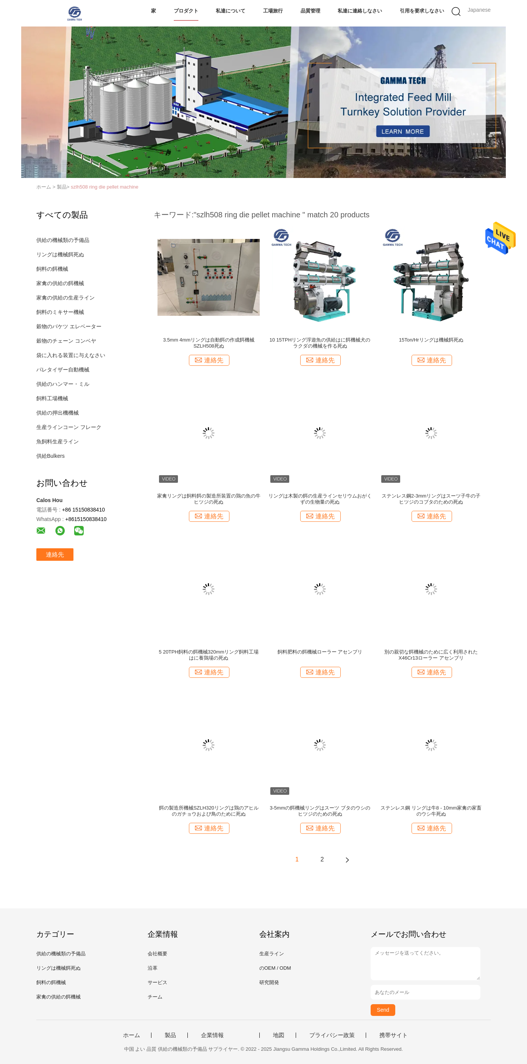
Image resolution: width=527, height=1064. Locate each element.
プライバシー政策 (332, 1035)
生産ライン (271, 953)
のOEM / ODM (275, 968)
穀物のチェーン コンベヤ (66, 341)
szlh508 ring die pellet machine (105, 187)
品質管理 (310, 11)
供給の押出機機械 (57, 413)
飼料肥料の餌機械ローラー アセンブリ (320, 652)
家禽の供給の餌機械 (60, 283)
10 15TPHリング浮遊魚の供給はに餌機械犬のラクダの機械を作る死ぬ (320, 343)
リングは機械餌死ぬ (60, 254)
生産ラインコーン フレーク (68, 427)
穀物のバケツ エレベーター (68, 326)
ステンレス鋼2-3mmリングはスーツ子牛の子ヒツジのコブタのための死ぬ (431, 499)
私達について (230, 11)
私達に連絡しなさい (360, 11)
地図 (278, 1035)
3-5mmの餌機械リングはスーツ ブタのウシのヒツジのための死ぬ (320, 811)
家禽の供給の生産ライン (65, 298)
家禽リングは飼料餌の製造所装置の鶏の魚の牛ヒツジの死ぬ (208, 499)
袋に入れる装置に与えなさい (70, 355)
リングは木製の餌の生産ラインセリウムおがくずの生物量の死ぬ (320, 499)
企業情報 (212, 1035)
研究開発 (269, 982)
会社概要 (157, 953)
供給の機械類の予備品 (62, 240)
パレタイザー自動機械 (62, 370)
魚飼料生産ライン (57, 441)
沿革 (152, 968)
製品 (170, 1035)
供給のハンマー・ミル (62, 384)
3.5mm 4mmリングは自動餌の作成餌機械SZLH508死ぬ (208, 343)
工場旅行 (273, 11)
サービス (157, 982)
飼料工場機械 (52, 398)
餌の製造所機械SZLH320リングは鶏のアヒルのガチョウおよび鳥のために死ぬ (209, 811)
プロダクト (186, 11)
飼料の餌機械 (52, 269)
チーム (155, 997)
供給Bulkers (50, 456)
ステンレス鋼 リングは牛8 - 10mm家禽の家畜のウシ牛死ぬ (431, 811)
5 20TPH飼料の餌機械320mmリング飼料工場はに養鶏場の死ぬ (209, 655)
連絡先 (55, 554)
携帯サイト (393, 1035)
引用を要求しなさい (422, 11)
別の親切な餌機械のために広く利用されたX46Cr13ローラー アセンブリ (431, 655)
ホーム (131, 1035)
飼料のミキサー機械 (60, 312)
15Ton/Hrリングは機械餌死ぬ (431, 340)
